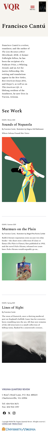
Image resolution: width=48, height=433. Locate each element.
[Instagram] (14, 413)
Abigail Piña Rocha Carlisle (36, 234)
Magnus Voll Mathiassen (35, 129)
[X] (9, 413)
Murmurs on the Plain (19, 229)
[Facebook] (4, 413)
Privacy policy (17, 424)
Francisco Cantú (9, 129)
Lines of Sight (13, 307)
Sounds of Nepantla (17, 124)
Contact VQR (6, 424)
